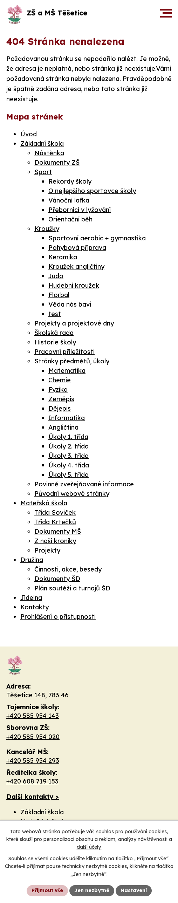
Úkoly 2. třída (68, 446)
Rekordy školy (69, 181)
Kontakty (34, 607)
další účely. (89, 847)
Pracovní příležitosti (64, 352)
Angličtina (63, 427)
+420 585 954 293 (32, 761)
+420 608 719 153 (32, 781)
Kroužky (46, 229)
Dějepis (59, 408)
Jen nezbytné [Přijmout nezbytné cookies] (91, 890)
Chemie (59, 380)
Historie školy (55, 342)
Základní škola (42, 143)
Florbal (58, 295)
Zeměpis (61, 399)
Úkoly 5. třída (68, 475)
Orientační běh (70, 219)
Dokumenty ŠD (57, 579)
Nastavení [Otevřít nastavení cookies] (134, 890)
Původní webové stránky (71, 494)
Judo (55, 276)
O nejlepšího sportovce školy (92, 191)
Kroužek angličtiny (76, 266)
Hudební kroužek (73, 285)
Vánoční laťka (68, 200)
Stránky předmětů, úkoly (71, 361)
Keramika (62, 257)
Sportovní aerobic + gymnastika (97, 238)
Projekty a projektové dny (74, 323)
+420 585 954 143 (32, 716)
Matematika (66, 371)
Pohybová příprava (77, 248)
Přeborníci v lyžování (79, 210)
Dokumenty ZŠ (57, 162)
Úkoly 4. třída (68, 465)
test (54, 314)
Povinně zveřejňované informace (84, 484)
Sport (43, 172)
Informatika (66, 418)
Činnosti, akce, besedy (68, 569)
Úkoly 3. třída (68, 456)
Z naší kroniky (55, 541)
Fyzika (58, 389)
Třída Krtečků (55, 522)
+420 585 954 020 (33, 737)
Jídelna (31, 598)
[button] (166, 13)
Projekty (47, 550)
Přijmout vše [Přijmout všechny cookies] (47, 890)
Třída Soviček (55, 512)
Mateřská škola (43, 503)
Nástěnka (49, 153)
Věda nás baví (69, 304)
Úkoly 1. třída (68, 437)
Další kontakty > (32, 797)
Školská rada (54, 333)
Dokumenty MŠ (57, 531)
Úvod (28, 134)
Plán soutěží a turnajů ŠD (72, 588)
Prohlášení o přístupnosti (58, 617)
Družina (31, 560)
